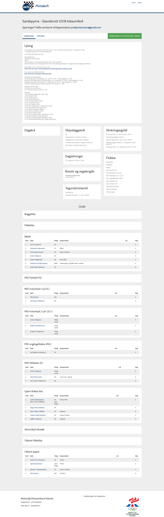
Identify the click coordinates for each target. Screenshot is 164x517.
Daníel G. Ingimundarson (38, 469)
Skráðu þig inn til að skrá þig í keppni (124, 36)
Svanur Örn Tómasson (37, 460)
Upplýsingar (29, 36)
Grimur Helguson (35, 256)
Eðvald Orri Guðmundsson (38, 263)
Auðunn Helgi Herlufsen (38, 415)
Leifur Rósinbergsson (37, 400)
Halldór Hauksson (36, 419)
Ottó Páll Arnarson (36, 377)
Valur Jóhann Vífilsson (37, 411)
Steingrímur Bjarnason (37, 248)
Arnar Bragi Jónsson (36, 252)
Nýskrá (140, 2)
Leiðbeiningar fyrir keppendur (94, 496)
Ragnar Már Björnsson (37, 325)
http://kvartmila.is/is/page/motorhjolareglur (38, 74)
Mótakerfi (42, 6)
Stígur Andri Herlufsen (37, 407)
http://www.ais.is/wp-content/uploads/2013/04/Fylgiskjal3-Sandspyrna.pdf (48, 69)
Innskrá (134, 2)
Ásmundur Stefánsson (37, 301)
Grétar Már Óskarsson (37, 267)
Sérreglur (41, 36)
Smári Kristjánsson (36, 259)
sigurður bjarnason (36, 464)
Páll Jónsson (34, 297)
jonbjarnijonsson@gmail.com (86, 27)
